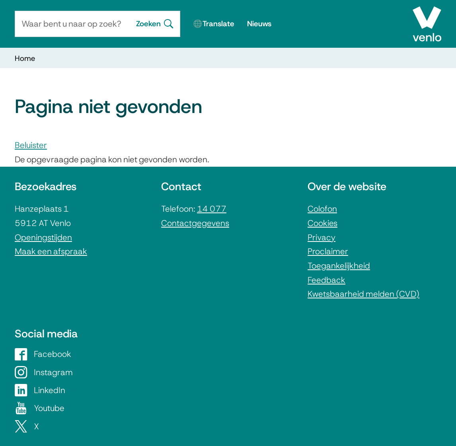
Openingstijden (43, 237)
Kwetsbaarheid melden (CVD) (363, 293)
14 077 (211, 208)
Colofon (322, 208)
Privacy (321, 237)
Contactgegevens (195, 223)
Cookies (322, 223)
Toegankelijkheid (339, 265)
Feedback (326, 280)
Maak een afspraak (51, 251)
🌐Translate (213, 24)
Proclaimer (328, 251)
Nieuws (259, 24)
